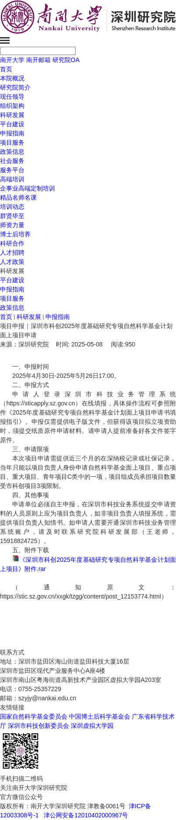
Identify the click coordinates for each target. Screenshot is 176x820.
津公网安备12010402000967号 (86, 815)
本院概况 (12, 78)
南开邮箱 (38, 59)
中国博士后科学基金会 (99, 716)
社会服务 (12, 160)
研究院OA (65, 59)
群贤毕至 (12, 215)
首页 (6, 69)
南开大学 (12, 59)
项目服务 (12, 298)
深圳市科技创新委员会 (38, 725)
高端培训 (12, 179)
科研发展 (12, 114)
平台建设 (12, 280)
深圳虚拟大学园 (92, 725)
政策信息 (12, 307)
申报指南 (12, 289)
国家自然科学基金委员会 (33, 716)
